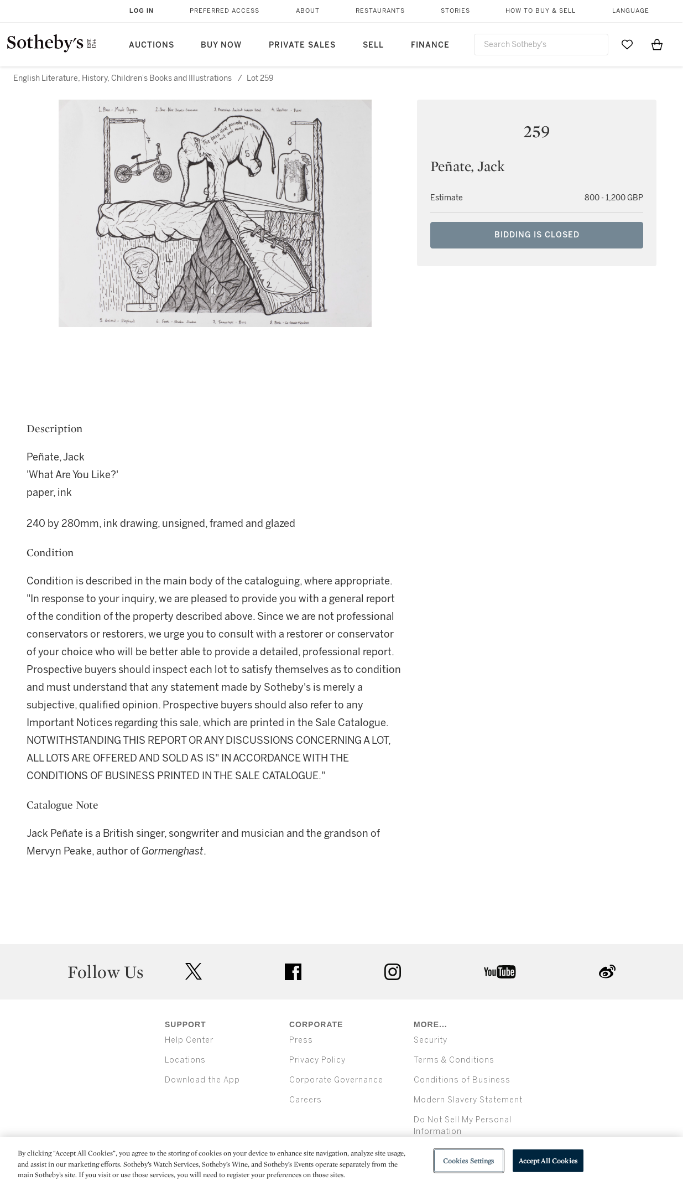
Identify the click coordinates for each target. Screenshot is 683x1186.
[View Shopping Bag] (657, 44)
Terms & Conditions (454, 1060)
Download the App (202, 1080)
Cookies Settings (468, 1160)
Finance (430, 45)
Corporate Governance (336, 1080)
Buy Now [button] (221, 45)
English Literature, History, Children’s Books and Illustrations (122, 78)
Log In (141, 10)
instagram (392, 972)
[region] (341, 1161)
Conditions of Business (462, 1080)
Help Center (189, 1040)
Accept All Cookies (548, 1160)
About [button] (308, 10)
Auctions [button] (151, 45)
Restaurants (380, 10)
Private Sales (302, 45)
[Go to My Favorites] (627, 44)
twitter (193, 971)
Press (301, 1040)
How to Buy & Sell (540, 10)
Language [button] (630, 10)
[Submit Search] (595, 44)
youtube (500, 971)
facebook (293, 972)
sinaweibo (607, 971)
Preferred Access (224, 10)
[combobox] (541, 44)
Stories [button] (455, 10)
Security (430, 1040)
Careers (305, 1100)
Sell (373, 45)
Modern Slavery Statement (468, 1100)
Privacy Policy (317, 1060)
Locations (185, 1060)
